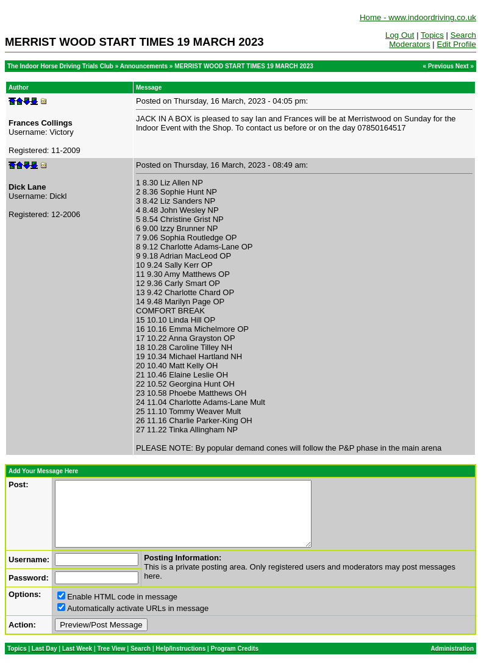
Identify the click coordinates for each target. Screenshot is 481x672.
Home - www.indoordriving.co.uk (418, 17)
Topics (432, 35)
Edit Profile (456, 44)
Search (463, 35)
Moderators (409, 44)
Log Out (399, 35)
